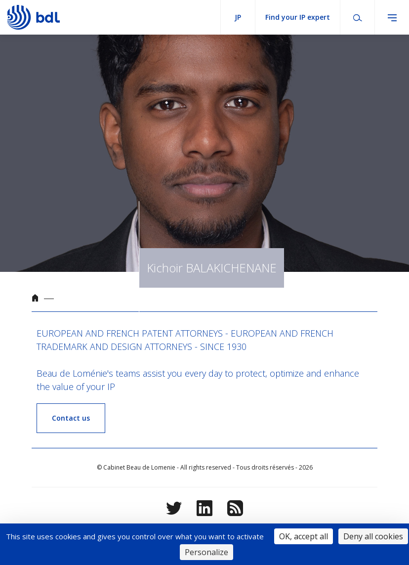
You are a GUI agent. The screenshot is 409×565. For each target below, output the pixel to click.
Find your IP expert (297, 17)
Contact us (71, 418)
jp (238, 17)
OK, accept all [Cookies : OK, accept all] (303, 536)
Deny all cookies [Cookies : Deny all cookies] (373, 536)
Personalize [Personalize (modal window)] (206, 552)
